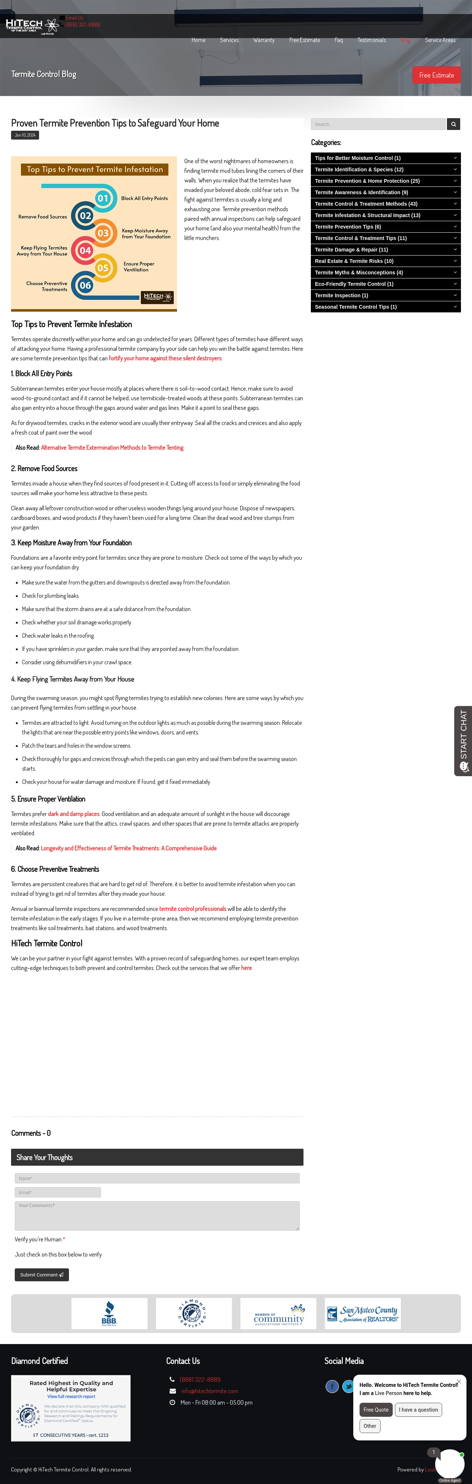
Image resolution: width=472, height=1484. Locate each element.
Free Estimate (436, 75)
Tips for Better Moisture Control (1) (357, 158)
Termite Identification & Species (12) (359, 169)
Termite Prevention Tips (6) (348, 227)
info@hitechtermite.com (209, 1391)
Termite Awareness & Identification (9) (361, 192)
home (198, 40)
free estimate (304, 40)
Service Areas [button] (440, 40)
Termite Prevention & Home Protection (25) (367, 181)
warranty (264, 40)
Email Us (75, 17)
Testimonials (372, 40)
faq (339, 40)
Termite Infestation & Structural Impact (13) (367, 215)
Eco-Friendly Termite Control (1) (354, 284)
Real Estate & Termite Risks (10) (354, 261)
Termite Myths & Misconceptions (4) (359, 272)
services (229, 40)
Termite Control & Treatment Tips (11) (361, 238)
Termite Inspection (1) (341, 295)
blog (405, 40)
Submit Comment (41, 1275)
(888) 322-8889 (82, 24)
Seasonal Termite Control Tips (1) (356, 307)
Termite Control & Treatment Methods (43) (366, 204)
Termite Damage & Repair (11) (351, 250)
